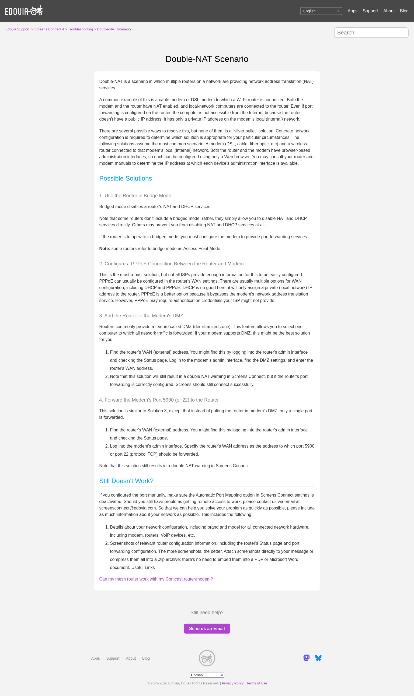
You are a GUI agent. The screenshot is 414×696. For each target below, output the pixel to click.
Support (370, 11)
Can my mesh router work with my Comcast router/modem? (156, 579)
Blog (404, 11)
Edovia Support (17, 29)
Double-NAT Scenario (114, 29)
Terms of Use (256, 683)
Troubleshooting (80, 29)
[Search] (371, 32)
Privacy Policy (233, 683)
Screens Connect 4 (49, 29)
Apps (352, 11)
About (389, 11)
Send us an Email (207, 628)
